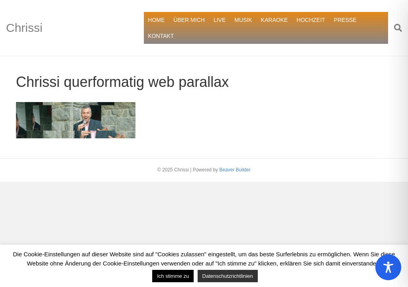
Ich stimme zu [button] (173, 276)
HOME (156, 20)
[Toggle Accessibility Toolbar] (388, 267)
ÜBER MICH (189, 20)
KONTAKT (161, 36)
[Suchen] (395, 28)
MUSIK (243, 20)
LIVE (220, 20)
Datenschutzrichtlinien (227, 276)
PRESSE (345, 20)
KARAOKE (274, 20)
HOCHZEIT (310, 20)
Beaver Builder (235, 170)
